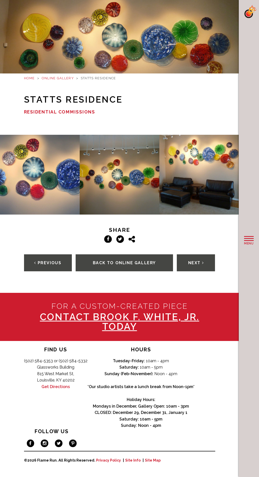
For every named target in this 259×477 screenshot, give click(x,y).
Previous (47, 262)
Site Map (153, 460)
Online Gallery (58, 78)
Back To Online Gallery (124, 262)
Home (29, 78)
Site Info (133, 460)
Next (196, 262)
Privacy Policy (108, 460)
